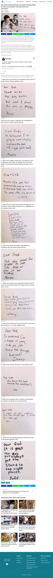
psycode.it (19, 562)
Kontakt (18, 560)
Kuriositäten (28, 1)
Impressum (43, 558)
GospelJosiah (3, 73)
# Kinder (8, 482)
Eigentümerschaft (30, 564)
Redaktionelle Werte (31, 562)
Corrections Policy (30, 560)
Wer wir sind (20, 558)
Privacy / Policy (44, 560)
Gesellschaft (42, 1)
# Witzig (3, 482)
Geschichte (49, 1)
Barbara (6, 10)
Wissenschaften (20, 1)
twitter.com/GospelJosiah (6, 55)
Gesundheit (35, 1)
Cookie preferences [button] (45, 562)
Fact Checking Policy (31, 558)
